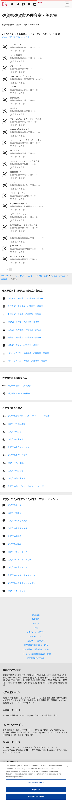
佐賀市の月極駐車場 (16, 424)
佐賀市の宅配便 (15, 544)
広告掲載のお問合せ (36, 658)
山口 (5, 682)
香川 (15, 682)
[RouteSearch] (18, 4)
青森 (29, 675)
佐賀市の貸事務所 (15, 439)
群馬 (5, 677)
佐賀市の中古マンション (18, 447)
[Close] (67, 769)
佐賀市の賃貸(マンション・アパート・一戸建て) (29, 416)
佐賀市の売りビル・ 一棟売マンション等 (26, 486)
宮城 (39, 675)
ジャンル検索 (18, 276)
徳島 (10, 682)
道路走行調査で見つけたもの (23, 732)
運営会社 (36, 615)
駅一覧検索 (52, 700)
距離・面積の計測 (59, 698)
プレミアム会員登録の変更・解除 (36, 654)
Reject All (36, 792)
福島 (54, 675)
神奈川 (26, 677)
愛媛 (20, 682)
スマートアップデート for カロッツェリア (39, 747)
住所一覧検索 (27, 700)
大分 (50, 682)
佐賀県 (4, 279)
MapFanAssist (9, 750)
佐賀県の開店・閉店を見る (20, 385)
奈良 (38, 680)
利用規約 (36, 619)
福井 (47, 677)
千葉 (15, 677)
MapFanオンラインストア (49, 732)
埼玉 (10, 677)
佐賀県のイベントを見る (19, 393)
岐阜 (62, 677)
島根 (55, 680)
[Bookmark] (29, 4)
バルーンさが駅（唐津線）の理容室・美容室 (27, 361)
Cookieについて (36, 636)
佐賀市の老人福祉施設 (17, 528)
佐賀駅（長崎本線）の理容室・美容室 (24, 330)
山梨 (52, 677)
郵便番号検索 (40, 700)
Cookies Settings (36, 785)
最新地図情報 (9, 730)
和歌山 (44, 680)
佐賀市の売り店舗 (15, 471)
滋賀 (18, 680)
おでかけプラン (29, 703)
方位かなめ (41, 750)
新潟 (32, 677)
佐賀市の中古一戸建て (17, 455)
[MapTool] (23, 4)
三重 (13, 680)
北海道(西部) (20, 675)
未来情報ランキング (11, 700)
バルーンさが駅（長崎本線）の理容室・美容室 (28, 353)
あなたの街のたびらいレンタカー (17, 37)
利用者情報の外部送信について (36, 649)
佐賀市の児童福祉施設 (17, 520)
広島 (65, 680)
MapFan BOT (22, 750)
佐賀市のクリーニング (17, 552)
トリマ (32, 750)
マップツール (24, 698)
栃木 (64, 675)
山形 (49, 675)
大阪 (23, 680)
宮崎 (55, 682)
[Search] (12, 4)
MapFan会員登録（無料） (14, 715)
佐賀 (35, 682)
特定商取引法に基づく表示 (36, 645)
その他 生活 (42, 276)
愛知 (8, 680)
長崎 (40, 682)
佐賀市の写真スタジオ (17, 567)
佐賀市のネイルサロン (17, 591)
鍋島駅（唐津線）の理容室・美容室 (23, 345)
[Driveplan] (34, 4)
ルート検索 (13, 698)
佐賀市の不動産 (15, 536)
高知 (25, 682)
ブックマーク (16, 703)
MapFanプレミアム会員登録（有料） (43, 715)
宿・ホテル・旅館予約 (23, 735)
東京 (20, 677)
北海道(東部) (8, 675)
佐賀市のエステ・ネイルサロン (21, 575)
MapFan (4, 276)
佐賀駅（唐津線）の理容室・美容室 (23, 322)
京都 (28, 680)
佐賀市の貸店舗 (15, 431)
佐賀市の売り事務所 (16, 478)
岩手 (34, 675)
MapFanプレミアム (11, 747)
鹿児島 (61, 682)
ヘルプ (36, 623)
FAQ (36, 628)
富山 (37, 677)
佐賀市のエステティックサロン (21, 583)
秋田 (44, 675)
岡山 (60, 680)
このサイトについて (36, 641)
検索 (5, 698)
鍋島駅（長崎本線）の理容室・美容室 (24, 337)
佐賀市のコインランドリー (19, 559)
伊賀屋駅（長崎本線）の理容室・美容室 (25, 298)
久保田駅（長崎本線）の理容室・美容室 (25, 306)
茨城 (59, 675)
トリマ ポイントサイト (13, 752)
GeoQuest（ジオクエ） (57, 750)
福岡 (30, 682)
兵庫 (33, 680)
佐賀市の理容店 (15, 513)
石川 (42, 677)
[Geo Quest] (40, 4)
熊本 (45, 682)
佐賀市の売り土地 (15, 463)
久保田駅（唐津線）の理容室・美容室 (24, 314)
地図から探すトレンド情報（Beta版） (32, 730)
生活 (30, 276)
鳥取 (50, 680)
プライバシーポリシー (36, 632)
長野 (57, 677)
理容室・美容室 (58, 276)
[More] (67, 4)
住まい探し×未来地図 (41, 698)
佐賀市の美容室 (15, 505)
